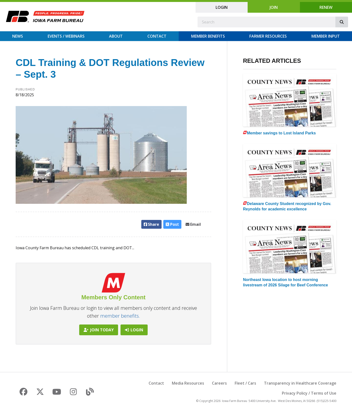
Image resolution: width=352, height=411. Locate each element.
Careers (219, 383)
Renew (325, 7)
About (116, 36)
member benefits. (120, 316)
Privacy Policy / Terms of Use (309, 393)
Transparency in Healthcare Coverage (300, 383)
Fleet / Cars (245, 383)
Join (274, 7)
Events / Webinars (66, 36)
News (17, 36)
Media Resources (188, 383)
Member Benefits (208, 36)
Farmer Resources (268, 36)
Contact (156, 36)
